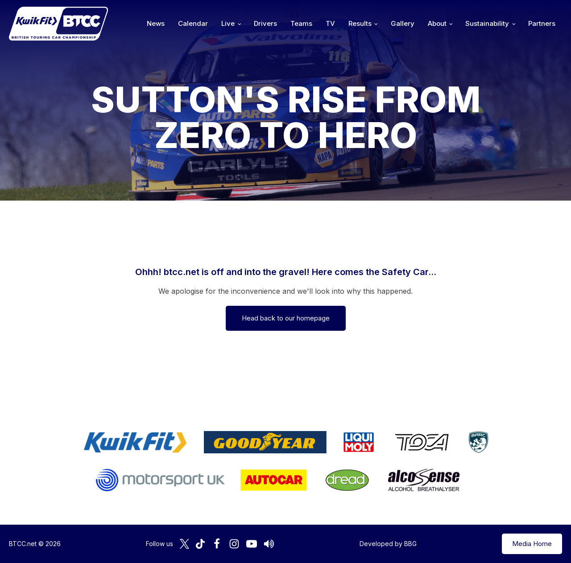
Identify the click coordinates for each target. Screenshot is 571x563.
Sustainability (487, 23)
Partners (541, 23)
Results (360, 23)
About (437, 23)
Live (228, 23)
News (156, 23)
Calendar (193, 23)
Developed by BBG (388, 543)
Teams (301, 23)
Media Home (532, 543)
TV (330, 23)
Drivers (265, 23)
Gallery (402, 23)
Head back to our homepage (286, 318)
